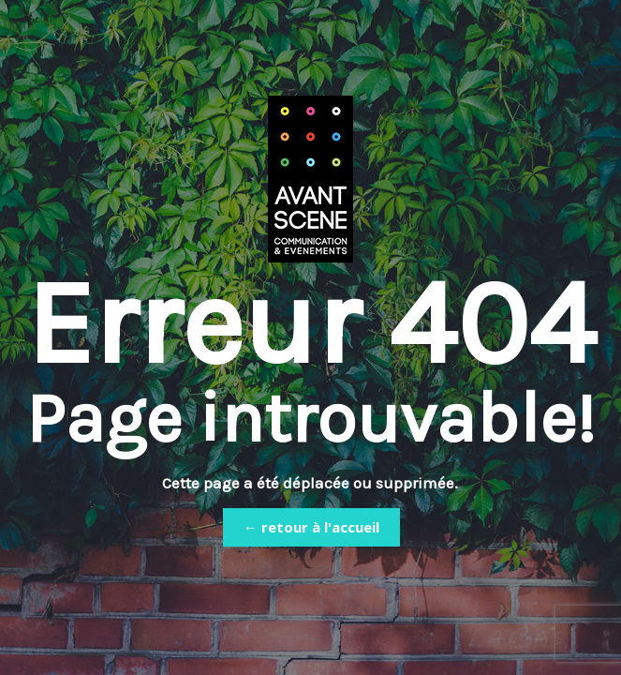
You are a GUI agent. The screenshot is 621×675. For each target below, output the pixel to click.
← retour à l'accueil (311, 527)
